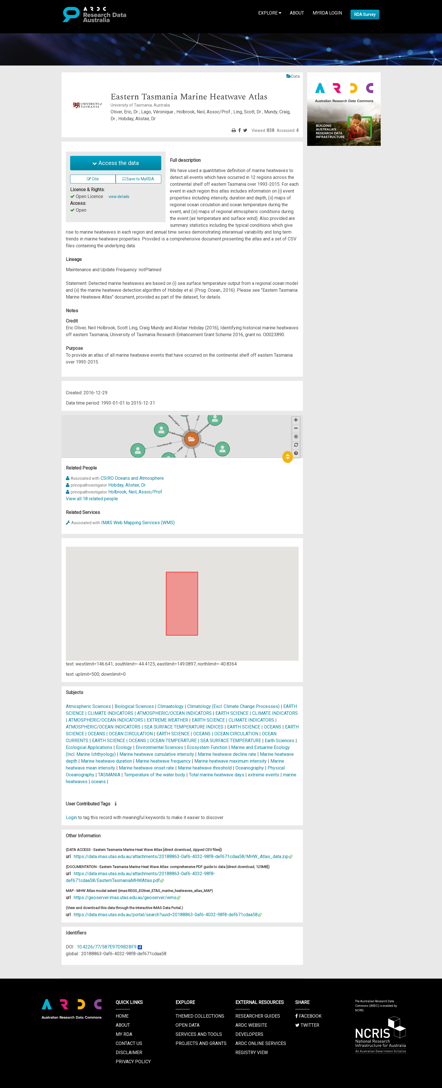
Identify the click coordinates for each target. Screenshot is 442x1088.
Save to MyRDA (138, 179)
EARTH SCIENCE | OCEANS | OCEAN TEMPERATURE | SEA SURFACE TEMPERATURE (176, 740)
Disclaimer (129, 1052)
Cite (93, 179)
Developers (249, 1034)
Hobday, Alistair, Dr (127, 485)
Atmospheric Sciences (89, 706)
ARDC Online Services (260, 1043)
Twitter (307, 1025)
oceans (98, 781)
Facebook (308, 1016)
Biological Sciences (135, 706)
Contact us (129, 1043)
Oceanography (250, 768)
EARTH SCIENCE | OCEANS (254, 727)
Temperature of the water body (154, 774)
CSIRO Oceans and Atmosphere (132, 478)
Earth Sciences (280, 740)
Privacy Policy (133, 1061)
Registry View (251, 1052)
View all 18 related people (92, 498)
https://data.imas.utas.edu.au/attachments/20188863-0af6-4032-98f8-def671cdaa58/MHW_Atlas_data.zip (181, 856)
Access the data (115, 163)
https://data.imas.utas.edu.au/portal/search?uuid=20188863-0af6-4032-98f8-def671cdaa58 (166, 914)
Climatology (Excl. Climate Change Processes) (234, 706)
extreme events (263, 774)
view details (119, 196)
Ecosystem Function (208, 747)
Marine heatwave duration (106, 761)
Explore (269, 13)
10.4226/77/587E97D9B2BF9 (107, 947)
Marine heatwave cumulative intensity (156, 754)
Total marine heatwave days (216, 774)
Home (122, 1016)
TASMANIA (109, 774)
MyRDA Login (327, 13)
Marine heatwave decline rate (227, 754)
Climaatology (171, 706)
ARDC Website (251, 1025)
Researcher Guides (257, 1016)
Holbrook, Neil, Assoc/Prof (135, 492)
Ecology (124, 747)
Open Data (187, 1025)
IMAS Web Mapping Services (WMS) (138, 522)
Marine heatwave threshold (205, 768)
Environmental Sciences (160, 747)
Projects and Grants (201, 1043)
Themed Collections (200, 1016)
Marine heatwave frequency (163, 761)
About (297, 13)
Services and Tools (199, 1034)
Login (71, 817)
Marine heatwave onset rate (146, 768)
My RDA (124, 1034)
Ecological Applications (89, 747)
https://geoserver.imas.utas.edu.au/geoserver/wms (125, 897)
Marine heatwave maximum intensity (230, 761)
